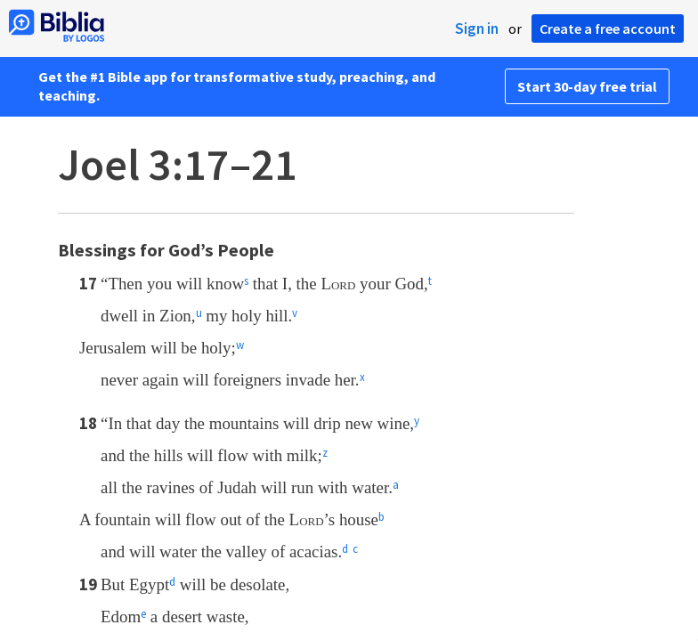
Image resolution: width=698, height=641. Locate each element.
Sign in (477, 28)
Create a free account (608, 28)
